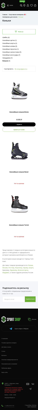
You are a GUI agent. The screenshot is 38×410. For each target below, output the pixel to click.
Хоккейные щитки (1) (9, 40)
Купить (19, 124)
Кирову (25, 268)
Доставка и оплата (6, 347)
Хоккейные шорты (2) (9, 43)
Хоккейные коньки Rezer (19, 172)
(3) (6, 61)
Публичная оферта (6, 368)
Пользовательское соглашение (9, 364)
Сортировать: (9, 69)
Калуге (31, 268)
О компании (5, 338)
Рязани (30, 265)
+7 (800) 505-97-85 (9, 405)
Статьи (3, 351)
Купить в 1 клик (19, 129)
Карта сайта (5, 372)
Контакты (4, 355)
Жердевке (5, 272)
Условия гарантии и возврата (9, 342)
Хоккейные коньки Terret (19, 225)
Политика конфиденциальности (10, 359)
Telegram (19, 328)
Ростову (11, 268)
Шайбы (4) (6, 37)
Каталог (32, 319)
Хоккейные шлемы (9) (9, 46)
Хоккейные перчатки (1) (10, 49)
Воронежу (18, 268)
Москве (5, 268)
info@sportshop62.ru (10, 397)
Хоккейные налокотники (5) (11, 52)
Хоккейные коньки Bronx (19, 112)
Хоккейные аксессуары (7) (11, 55)
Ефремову (13, 270)
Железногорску (23, 270)
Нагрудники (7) (7, 58)
